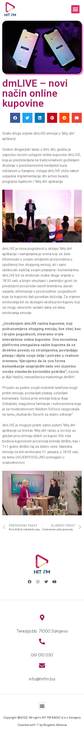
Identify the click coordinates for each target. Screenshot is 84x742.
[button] (75, 9)
